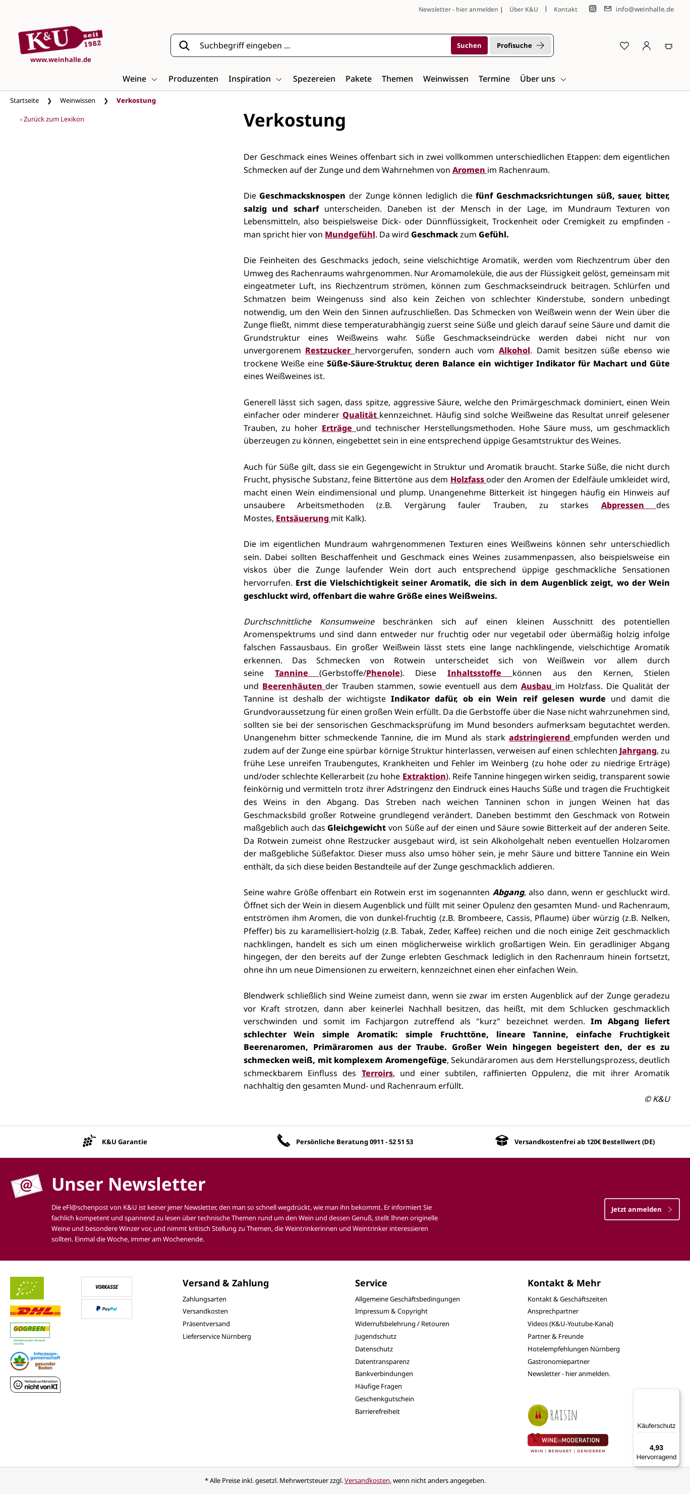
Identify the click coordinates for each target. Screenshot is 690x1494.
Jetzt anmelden (642, 1209)
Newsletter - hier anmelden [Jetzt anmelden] (458, 9)
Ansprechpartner (553, 1311)
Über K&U (523, 9)
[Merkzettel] (624, 45)
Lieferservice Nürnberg (217, 1336)
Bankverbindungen (384, 1373)
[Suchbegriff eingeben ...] (322, 45)
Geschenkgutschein (384, 1398)
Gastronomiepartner (559, 1361)
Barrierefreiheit (377, 1411)
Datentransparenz (382, 1361)
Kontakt (566, 9)
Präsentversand (206, 1323)
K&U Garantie (124, 1141)
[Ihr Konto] (647, 45)
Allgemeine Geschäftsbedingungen (407, 1298)
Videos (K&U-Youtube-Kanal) (570, 1323)
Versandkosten (205, 1311)
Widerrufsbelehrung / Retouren (402, 1323)
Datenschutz (374, 1348)
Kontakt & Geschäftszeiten (567, 1298)
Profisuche (520, 45)
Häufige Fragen (378, 1386)
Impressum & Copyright (391, 1311)
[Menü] (674, 1395)
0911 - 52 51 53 (391, 1141)
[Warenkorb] (669, 45)
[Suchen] (469, 45)
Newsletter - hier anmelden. (569, 1373)
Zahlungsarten (204, 1298)
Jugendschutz (375, 1336)
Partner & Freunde (556, 1336)
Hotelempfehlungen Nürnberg (574, 1348)
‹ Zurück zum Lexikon (52, 118)
